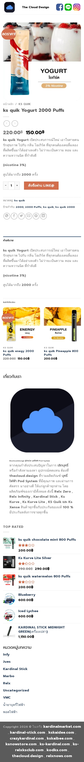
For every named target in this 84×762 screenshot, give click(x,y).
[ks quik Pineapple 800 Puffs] (62, 325)
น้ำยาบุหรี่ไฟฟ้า (14, 704)
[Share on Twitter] (21, 216)
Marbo (8, 676)
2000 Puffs (33, 207)
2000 (19, 207)
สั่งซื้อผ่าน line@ (41, 185)
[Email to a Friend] (28, 216)
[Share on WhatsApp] (6, 216)
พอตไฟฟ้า (10, 712)
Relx (7, 683)
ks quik (25, 104)
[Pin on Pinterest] (36, 216)
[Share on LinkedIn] (43, 216)
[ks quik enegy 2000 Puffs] (21, 325)
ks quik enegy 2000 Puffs (18, 353)
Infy (6, 654)
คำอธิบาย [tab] (8, 240)
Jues (7, 661)
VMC (7, 697)
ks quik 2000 (65, 207)
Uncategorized (16, 690)
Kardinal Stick (15, 669)
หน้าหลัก (8, 104)
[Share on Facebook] (14, 216)
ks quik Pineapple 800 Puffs (61, 353)
